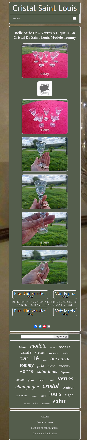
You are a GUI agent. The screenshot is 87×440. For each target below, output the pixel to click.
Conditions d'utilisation (45, 433)
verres (65, 378)
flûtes (52, 347)
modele (65, 347)
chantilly (34, 396)
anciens (64, 366)
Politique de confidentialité (45, 428)
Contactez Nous (45, 422)
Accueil (45, 416)
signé (69, 395)
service (40, 353)
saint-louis (47, 371)
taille (35, 403)
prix (40, 365)
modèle (38, 346)
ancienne (21, 395)
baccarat (60, 358)
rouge (41, 380)
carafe (26, 352)
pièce (51, 366)
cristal (51, 385)
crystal (51, 380)
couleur (68, 387)
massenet (46, 404)
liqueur (65, 372)
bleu (45, 360)
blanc (22, 347)
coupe (20, 380)
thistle (65, 353)
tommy (27, 365)
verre (26, 371)
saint (59, 401)
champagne (27, 386)
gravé (31, 380)
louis (55, 393)
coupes (27, 404)
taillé (29, 359)
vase (43, 395)
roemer (53, 353)
